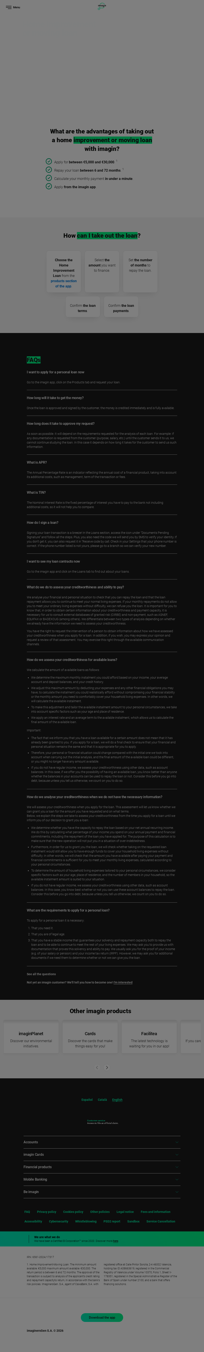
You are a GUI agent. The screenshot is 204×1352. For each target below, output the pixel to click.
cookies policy (120, 1300)
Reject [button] (154, 1314)
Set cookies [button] (154, 1338)
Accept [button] (153, 1327)
